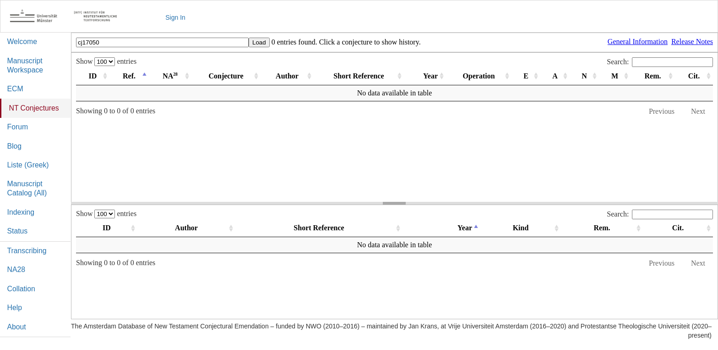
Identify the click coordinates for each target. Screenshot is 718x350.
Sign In (175, 17)
